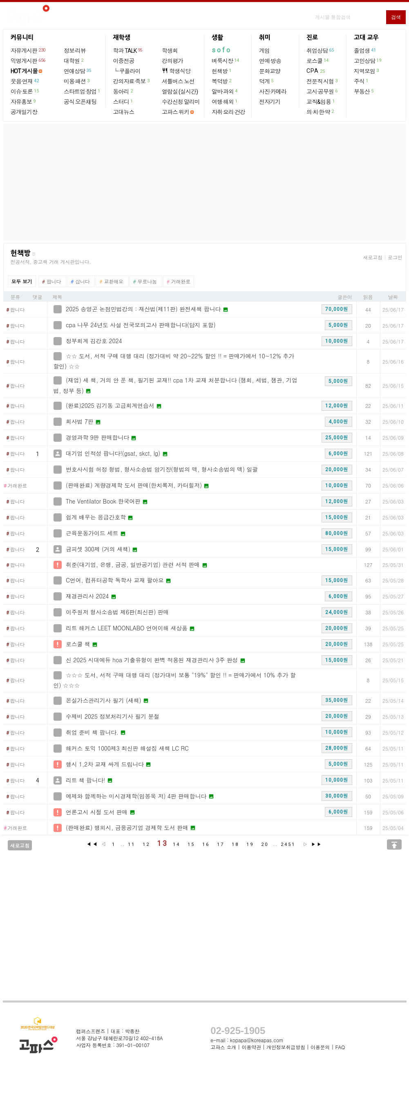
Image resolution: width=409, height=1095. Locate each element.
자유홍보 (23, 101)
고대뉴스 (123, 112)
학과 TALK (128, 50)
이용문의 (320, 1046)
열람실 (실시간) (180, 91)
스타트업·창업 (82, 91)
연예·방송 (270, 61)
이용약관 (251, 1046)
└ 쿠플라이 (127, 71)
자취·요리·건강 (228, 112)
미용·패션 (77, 81)
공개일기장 (24, 112)
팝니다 (15, 310)
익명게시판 (28, 60)
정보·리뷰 (75, 50)
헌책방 (222, 70)
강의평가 (172, 61)
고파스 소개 (223, 1046)
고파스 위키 (175, 112)
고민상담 (368, 60)
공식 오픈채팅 (80, 102)
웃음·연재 (25, 81)
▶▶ (316, 844)
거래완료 (15, 486)
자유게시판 (28, 50)
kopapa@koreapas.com (257, 1040)
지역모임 (367, 70)
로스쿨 (317, 60)
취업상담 (320, 50)
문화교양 (269, 71)
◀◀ (92, 844)
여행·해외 (225, 101)
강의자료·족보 (131, 81)
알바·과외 (225, 91)
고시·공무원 (322, 91)
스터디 (123, 101)
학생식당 (176, 71)
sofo (222, 50)
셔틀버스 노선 (178, 81)
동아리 (123, 91)
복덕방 (222, 81)
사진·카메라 (272, 91)
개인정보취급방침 (285, 1046)
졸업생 (365, 50)
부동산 (364, 91)
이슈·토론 (25, 91)
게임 (264, 50)
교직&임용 (320, 101)
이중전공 (123, 61)
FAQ (340, 1046)
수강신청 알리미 (181, 102)
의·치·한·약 (320, 111)
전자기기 (269, 102)
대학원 (74, 60)
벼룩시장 (225, 60)
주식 (361, 81)
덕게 (266, 81)
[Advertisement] (204, 182)
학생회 (170, 50)
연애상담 (78, 70)
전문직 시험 (322, 81)
